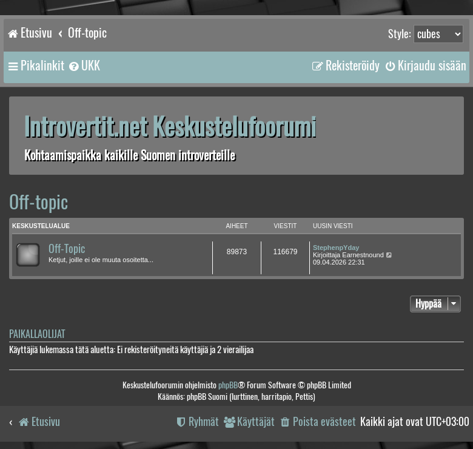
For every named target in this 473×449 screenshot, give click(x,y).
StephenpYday (336, 247)
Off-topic (38, 201)
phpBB (228, 385)
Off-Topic (67, 248)
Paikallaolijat (37, 334)
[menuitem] (83, 65)
